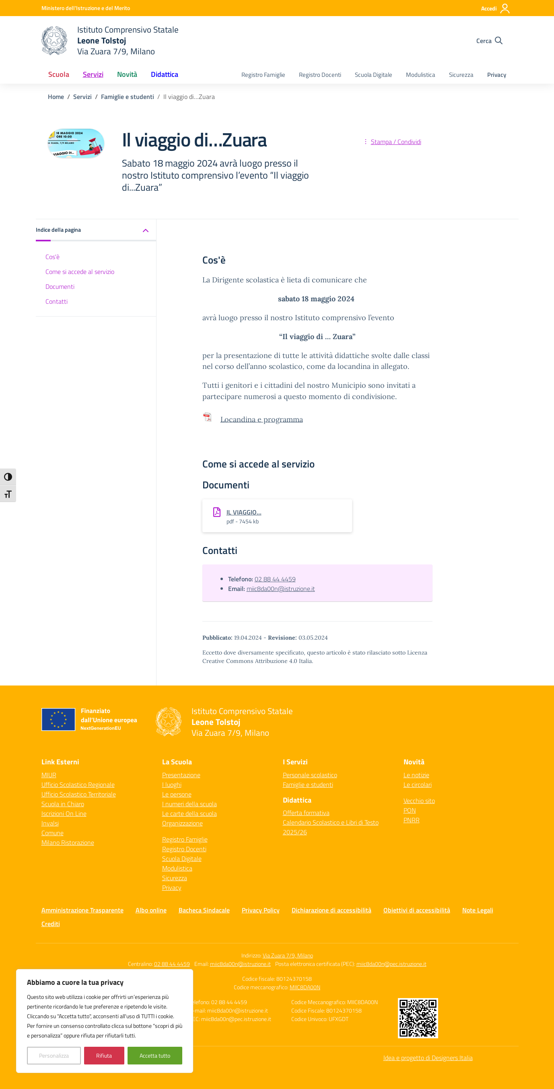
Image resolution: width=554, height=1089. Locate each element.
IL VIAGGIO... (244, 512)
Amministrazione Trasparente (82, 910)
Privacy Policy (261, 910)
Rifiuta (104, 1055)
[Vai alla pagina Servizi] (82, 96)
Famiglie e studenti (308, 784)
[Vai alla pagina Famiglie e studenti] (127, 96)
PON (410, 810)
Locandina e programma (261, 419)
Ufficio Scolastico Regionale (78, 784)
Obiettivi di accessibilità (416, 910)
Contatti (56, 301)
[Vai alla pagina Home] (56, 96)
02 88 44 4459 (275, 579)
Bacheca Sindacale (204, 910)
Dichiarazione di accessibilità (331, 910)
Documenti (59, 286)
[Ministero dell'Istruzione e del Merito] (85, 8)
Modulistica (420, 74)
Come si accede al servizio (79, 271)
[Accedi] (496, 8)
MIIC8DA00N (305, 987)
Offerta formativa (306, 812)
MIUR (48, 775)
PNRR (412, 820)
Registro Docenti (320, 74)
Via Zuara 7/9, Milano (288, 955)
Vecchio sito (419, 800)
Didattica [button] (164, 74)
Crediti (50, 923)
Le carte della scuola (189, 813)
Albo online (151, 910)
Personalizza (54, 1055)
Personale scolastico (310, 775)
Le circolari (418, 784)
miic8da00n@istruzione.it (281, 588)
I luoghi (171, 784)
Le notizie (416, 775)
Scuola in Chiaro (62, 804)
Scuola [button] (58, 74)
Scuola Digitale (373, 74)
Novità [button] (127, 74)
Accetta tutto (155, 1055)
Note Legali (477, 910)
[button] (96, 230)
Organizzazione (182, 823)
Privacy (496, 74)
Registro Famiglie (263, 74)
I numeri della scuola (189, 804)
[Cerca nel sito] (489, 40)
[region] (104, 1021)
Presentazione (181, 775)
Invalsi (50, 823)
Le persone (177, 794)
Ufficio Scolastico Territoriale (78, 794)
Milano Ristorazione (67, 842)
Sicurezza (461, 74)
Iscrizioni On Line (63, 813)
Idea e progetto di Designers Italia (428, 1057)
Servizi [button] (93, 74)
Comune (52, 833)
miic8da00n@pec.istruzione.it (391, 963)
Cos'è (52, 256)
